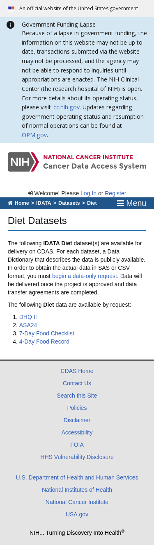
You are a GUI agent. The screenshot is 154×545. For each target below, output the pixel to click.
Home (18, 203)
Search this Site (77, 395)
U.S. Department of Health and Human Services (77, 477)
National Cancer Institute (77, 502)
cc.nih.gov (66, 107)
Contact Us (77, 383)
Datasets (69, 203)
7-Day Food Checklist (46, 333)
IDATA (43, 203)
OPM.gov (34, 135)
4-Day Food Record (44, 341)
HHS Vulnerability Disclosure (76, 457)
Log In (88, 193)
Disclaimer (77, 420)
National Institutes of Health (77, 489)
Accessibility (76, 432)
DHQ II (28, 317)
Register (115, 193)
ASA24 (28, 325)
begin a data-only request (84, 276)
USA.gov (77, 514)
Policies (77, 408)
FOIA (77, 444)
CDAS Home (76, 371)
